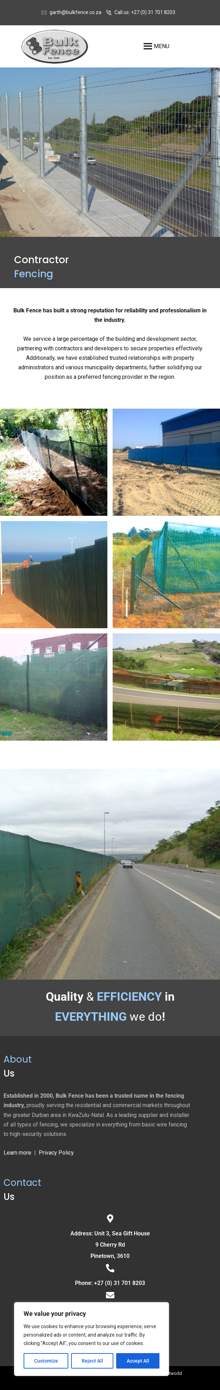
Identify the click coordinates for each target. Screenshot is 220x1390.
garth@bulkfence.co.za (75, 12)
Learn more (17, 1152)
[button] (171, 46)
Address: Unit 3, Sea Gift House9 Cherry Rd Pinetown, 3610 (110, 1244)
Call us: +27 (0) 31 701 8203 (144, 12)
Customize (46, 1361)
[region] (91, 1339)
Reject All (92, 1361)
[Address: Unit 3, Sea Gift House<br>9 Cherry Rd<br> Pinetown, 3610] (110, 1218)
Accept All (138, 1361)
